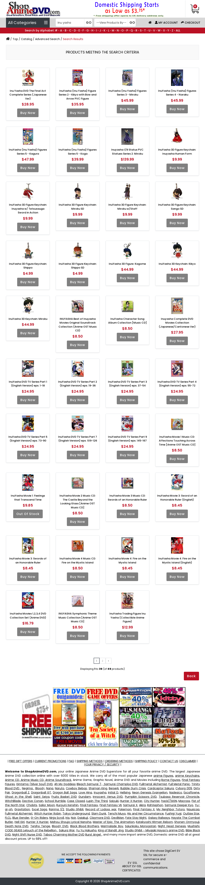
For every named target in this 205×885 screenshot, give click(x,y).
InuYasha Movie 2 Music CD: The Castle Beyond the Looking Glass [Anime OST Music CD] (77, 501)
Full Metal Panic (179, 784)
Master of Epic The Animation (114, 822)
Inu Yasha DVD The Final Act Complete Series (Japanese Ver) (28, 95)
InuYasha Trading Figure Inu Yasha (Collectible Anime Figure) (127, 617)
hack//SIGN (169, 801)
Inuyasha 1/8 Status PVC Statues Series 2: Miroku (127, 152)
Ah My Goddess (65, 784)
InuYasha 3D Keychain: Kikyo (177, 264)
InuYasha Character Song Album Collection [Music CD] (127, 321)
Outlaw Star (191, 814)
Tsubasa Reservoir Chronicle (179, 797)
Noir (73, 818)
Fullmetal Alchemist (153, 784)
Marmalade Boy (112, 826)
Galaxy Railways (159, 818)
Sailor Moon (47, 805)
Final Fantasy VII (111, 805)
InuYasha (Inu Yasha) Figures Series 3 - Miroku (127, 93)
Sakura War (67, 830)
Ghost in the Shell (18, 797)
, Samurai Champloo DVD (120, 784)
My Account (166, 23)
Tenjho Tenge (40, 826)
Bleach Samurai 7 (89, 784)
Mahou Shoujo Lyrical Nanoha (70, 822)
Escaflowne (191, 792)
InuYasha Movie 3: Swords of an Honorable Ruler (28, 560)
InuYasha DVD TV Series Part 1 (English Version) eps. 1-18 (28, 384)
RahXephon (155, 805)
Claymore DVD (100, 818)
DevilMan (117, 818)
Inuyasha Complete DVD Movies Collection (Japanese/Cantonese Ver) (177, 323)
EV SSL (133, 863)
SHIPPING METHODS (90, 761)
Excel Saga (39, 809)
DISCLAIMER (188, 761)
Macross (184, 801)
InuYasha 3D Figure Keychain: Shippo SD (78, 266)
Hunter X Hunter (131, 801)
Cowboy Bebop (76, 788)
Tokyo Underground (76, 814)
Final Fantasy (89, 805)
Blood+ (40, 788)
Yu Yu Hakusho (86, 830)
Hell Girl (20, 822)
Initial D (113, 792)
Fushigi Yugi (173, 814)
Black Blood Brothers (84, 826)
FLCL (8, 818)
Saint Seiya (42, 797)
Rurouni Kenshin (67, 805)
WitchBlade (13, 801)
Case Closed (76, 801)
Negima (28, 788)
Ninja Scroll (56, 818)
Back (191, 676)
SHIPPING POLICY (146, 761)
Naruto (59, 788)
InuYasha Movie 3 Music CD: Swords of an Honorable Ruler (127, 498)
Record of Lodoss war (100, 809)
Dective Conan (32, 801)
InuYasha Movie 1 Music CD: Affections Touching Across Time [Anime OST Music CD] (177, 441)
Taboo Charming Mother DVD (63, 835)
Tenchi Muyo (117, 814)
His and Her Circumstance (145, 814)
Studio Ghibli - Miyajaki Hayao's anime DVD (154, 830)
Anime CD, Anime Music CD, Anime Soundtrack (38, 780)
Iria (67, 818)
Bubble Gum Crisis (133, 788)
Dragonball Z (21, 792)
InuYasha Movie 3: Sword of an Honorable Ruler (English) (177, 498)
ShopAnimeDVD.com (115, 881)
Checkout (190, 23)
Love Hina (85, 792)
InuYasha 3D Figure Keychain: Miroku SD (78, 207)
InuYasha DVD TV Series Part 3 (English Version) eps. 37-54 (127, 384)
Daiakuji (82, 818)
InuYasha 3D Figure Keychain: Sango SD (177, 207)
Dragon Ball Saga (65, 792)
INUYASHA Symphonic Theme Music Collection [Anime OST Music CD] (77, 617)
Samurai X (130, 805)
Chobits (31, 805)
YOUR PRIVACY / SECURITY (102, 764)
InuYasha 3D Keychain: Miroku (28, 319)
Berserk (114, 788)
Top (15, 39)
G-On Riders (39, 818)
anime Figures (163, 776)
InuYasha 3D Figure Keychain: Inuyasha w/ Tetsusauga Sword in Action (28, 208)
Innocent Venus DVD (108, 797)
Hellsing (125, 792)
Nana (49, 788)
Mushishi (193, 826)
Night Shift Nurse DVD (27, 835)
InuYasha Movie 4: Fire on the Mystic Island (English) (177, 560)
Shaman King (98, 788)
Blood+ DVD (60, 826)
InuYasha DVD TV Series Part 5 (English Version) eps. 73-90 (27, 439)
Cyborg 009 (183, 788)
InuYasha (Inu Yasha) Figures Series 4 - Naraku (177, 93)
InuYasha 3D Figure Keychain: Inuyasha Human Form (177, 152)
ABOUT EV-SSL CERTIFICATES (132, 868)
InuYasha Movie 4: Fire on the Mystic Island (127, 560)
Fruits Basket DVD (64, 797)
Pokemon (124, 809)
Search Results (73, 39)
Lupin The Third (97, 801)
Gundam (84, 797)
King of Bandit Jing (111, 830)
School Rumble (55, 801)
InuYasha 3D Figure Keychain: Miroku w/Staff (127, 207)
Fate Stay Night (136, 818)
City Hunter (152, 801)
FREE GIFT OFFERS (20, 761)
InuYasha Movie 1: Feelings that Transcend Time (28, 498)
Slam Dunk (98, 814)
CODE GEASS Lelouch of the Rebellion (31, 830)
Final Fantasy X (144, 809)
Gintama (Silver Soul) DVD (34, 784)
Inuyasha (100, 792)
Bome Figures (170, 780)
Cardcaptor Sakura (161, 788)
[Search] (73, 23)
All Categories (28, 22)
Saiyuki (114, 801)
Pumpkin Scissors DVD (141, 797)
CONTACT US (169, 761)
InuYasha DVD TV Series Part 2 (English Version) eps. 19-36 (77, 384)
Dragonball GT (41, 792)
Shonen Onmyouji (186, 822)
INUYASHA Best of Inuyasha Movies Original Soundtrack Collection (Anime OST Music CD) (77, 325)
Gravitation (22, 809)
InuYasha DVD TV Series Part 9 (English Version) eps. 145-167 (127, 439)
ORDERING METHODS (119, 761)
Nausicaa (193, 809)
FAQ (71, 761)
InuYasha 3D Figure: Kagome (127, 264)
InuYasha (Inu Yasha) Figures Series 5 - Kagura (28, 152)
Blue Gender (20, 818)
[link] (132, 853)
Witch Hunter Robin (47, 814)
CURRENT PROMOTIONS (50, 761)
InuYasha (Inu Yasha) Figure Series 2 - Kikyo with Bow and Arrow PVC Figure (77, 95)
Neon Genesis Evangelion (149, 792)
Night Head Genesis (172, 826)
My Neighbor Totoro (170, 809)
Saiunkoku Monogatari (140, 826)
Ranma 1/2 (56, 809)
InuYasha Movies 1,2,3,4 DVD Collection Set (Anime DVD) (28, 616)
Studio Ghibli (74, 809)
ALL (178, 30)
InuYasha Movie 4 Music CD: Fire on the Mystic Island (77, 560)
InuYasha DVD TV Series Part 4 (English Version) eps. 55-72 (177, 384)
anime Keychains (187, 776)
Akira (142, 805)
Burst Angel (93, 835)
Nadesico (175, 792)
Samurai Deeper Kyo (179, 805)
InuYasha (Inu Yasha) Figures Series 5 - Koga (77, 152)
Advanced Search (47, 39)
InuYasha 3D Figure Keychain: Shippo (28, 266)
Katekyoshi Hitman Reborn (154, 822)
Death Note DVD (16, 826)
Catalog (26, 39)
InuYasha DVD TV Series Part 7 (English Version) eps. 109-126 (77, 439)
